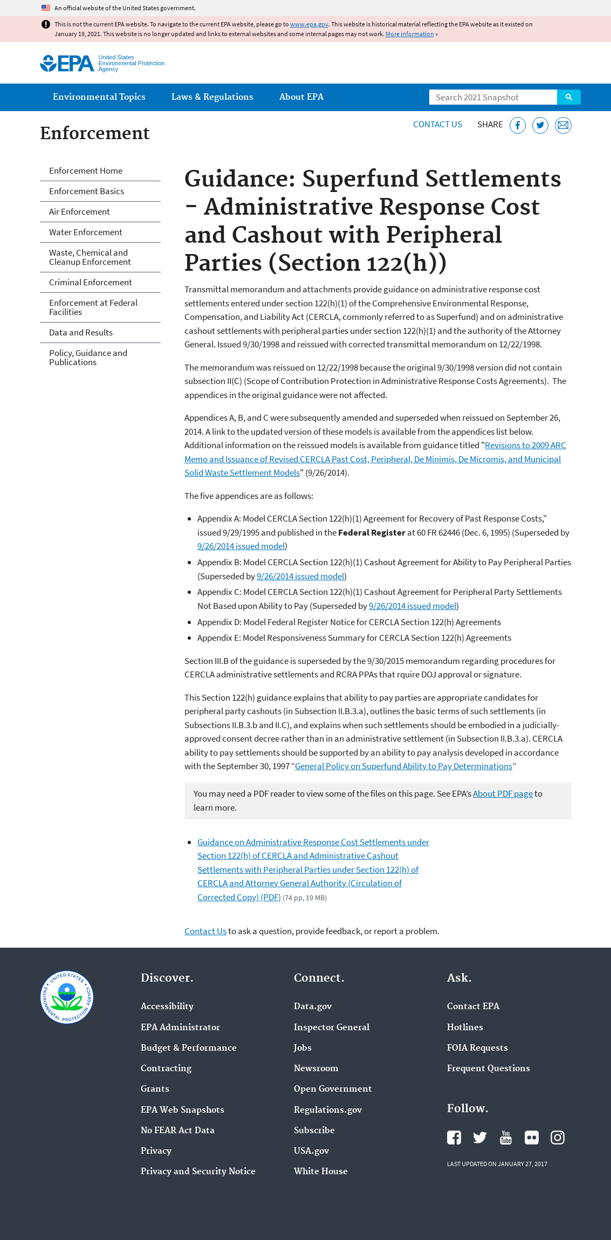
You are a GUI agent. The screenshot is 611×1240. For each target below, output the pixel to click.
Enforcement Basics (86, 191)
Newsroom (316, 1069)
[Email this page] (563, 125)
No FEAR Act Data (178, 1131)
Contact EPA (473, 1007)
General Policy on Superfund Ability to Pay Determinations (403, 766)
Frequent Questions (488, 1069)
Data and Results (81, 332)
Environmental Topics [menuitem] (99, 97)
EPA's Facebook (454, 1138)
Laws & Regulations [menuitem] (212, 97)
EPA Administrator (180, 1028)
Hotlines (465, 1028)
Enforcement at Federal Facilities (93, 307)
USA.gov (311, 1151)
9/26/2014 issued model (241, 546)
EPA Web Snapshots (182, 1110)
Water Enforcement (85, 232)
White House (321, 1172)
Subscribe (314, 1131)
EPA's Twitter (480, 1138)
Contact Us (437, 124)
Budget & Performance (189, 1048)
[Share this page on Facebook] (518, 125)
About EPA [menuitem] (301, 97)
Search (569, 97)
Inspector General (331, 1028)
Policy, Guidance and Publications (88, 357)
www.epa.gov (309, 24)
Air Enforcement (79, 211)
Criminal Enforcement (90, 282)
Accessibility (167, 1007)
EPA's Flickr (532, 1138)
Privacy (156, 1151)
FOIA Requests (477, 1048)
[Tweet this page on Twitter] (540, 125)
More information (410, 34)
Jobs (303, 1048)
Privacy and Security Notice (198, 1172)
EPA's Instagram (558, 1138)
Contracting (166, 1069)
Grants (155, 1089)
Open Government (333, 1089)
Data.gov (313, 1007)
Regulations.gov (328, 1110)
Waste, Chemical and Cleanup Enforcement (90, 257)
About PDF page (503, 793)
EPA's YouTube (506, 1138)
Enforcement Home (85, 170)
